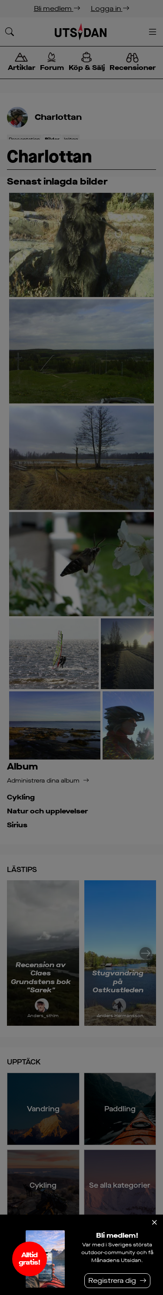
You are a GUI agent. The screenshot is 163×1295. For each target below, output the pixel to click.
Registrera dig (112, 1280)
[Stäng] (154, 1222)
